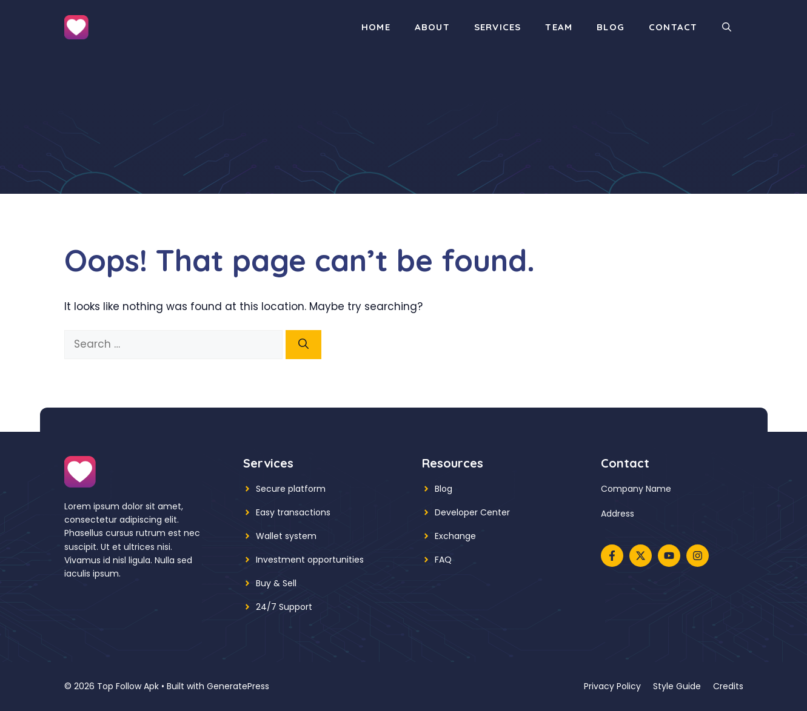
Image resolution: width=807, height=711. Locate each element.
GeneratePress (238, 686)
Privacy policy (612, 686)
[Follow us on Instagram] (697, 555)
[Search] (303, 344)
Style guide (677, 686)
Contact (673, 27)
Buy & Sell (276, 583)
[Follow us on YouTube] (669, 555)
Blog (611, 27)
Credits (728, 686)
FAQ (443, 560)
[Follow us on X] (640, 555)
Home (375, 27)
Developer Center (472, 512)
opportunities (335, 560)
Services (497, 27)
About (432, 27)
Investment (280, 560)
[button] (726, 27)
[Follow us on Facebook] (612, 555)
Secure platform (291, 489)
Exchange (455, 536)
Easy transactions (293, 512)
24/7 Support (284, 607)
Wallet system (286, 536)
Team (558, 27)
